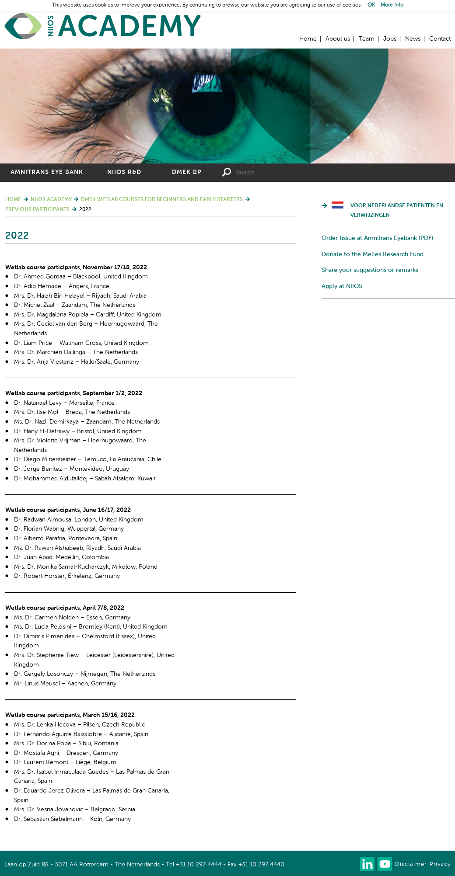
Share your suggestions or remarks (370, 270)
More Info (392, 5)
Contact (440, 39)
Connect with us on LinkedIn (367, 864)
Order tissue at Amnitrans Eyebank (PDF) (377, 238)
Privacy (440, 864)
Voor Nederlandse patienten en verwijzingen (396, 210)
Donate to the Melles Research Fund (373, 254)
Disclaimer (411, 864)
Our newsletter (350, 864)
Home (102, 26)
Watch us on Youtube (385, 864)
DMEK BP (186, 172)
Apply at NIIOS (342, 286)
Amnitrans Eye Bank (46, 172)
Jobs (389, 39)
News (412, 39)
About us (338, 39)
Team (366, 39)
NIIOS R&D (124, 172)
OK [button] (371, 5)
